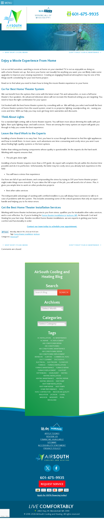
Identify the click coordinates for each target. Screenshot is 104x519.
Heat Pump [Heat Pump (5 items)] (60, 382)
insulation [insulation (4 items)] (43, 396)
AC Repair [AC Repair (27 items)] (44, 342)
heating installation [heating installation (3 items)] (52, 377)
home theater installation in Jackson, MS (59, 216)
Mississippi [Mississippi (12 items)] (53, 398)
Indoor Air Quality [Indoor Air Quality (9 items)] (61, 393)
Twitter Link (5, 232)
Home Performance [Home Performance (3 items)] (49, 390)
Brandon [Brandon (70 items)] (39, 358)
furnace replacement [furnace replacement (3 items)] (47, 371)
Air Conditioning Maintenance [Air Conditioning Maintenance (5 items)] (52, 350)
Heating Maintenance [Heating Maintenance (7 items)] (45, 380)
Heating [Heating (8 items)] (64, 374)
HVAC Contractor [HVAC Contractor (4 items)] (43, 393)
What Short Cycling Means (16, 52)
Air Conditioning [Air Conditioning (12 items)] (52, 347)
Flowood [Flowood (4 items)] (63, 363)
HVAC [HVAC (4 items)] (61, 390)
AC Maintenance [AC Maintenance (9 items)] (59, 339)
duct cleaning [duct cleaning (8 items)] (46, 361)
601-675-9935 (85, 14)
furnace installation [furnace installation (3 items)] (57, 366)
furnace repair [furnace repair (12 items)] (62, 369)
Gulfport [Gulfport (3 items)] (62, 371)
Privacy (2, 516)
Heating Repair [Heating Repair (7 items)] (62, 380)
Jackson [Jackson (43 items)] (53, 396)
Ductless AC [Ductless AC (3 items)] (59, 361)
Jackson (37, 235)
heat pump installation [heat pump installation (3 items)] (52, 385)
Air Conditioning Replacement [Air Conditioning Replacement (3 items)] (52, 355)
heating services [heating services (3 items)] (46, 382)
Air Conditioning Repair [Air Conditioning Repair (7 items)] (52, 353)
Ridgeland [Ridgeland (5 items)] (52, 401)
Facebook (56, 469)
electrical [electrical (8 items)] (40, 363)
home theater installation (23, 235)
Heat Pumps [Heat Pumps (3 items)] (60, 388)
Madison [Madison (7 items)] (43, 398)
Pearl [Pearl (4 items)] (62, 398)
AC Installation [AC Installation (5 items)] (44, 339)
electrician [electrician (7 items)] (52, 363)
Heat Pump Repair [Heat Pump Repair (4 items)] (46, 388)
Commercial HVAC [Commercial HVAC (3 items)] (61, 358)
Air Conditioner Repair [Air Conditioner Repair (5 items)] (52, 344)
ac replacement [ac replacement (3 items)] (57, 342)
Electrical (13, 237)
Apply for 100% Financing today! (52, 496)
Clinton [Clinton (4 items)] (48, 358)
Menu (8, 2)
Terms (7, 516)
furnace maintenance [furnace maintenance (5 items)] (45, 369)
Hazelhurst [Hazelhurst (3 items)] (54, 374)
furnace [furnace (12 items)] (41, 366)
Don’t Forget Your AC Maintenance (84, 52)
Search (63, 293)
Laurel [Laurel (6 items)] (62, 396)
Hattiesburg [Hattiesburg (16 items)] (41, 374)
